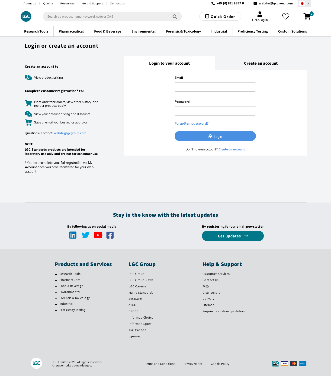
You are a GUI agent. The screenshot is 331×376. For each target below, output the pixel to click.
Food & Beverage (71, 286)
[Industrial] (56, 304)
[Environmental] (56, 292)
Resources (67, 3)
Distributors (211, 292)
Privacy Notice (192, 364)
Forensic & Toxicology (74, 298)
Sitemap (208, 305)
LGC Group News (141, 280)
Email (179, 78)
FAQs (206, 286)
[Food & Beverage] (56, 286)
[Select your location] (304, 3)
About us (29, 3)
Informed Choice (141, 317)
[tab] (169, 63)
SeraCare (135, 298)
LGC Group (137, 274)
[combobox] (112, 16)
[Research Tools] (56, 274)
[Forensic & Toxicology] (56, 298)
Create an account (231, 149)
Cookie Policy (220, 364)
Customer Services (216, 274)
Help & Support (92, 3)
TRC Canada (137, 330)
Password (182, 101)
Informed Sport (140, 324)
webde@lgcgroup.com (276, 3)
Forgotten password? (192, 123)
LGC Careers (138, 286)
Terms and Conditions (160, 364)
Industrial (66, 304)
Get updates (230, 236)
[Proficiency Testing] (56, 310)
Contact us (117, 3)
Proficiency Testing (72, 310)
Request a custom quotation (223, 311)
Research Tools (70, 274)
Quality (48, 3)
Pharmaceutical (70, 280)
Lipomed (135, 336)
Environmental (69, 292)
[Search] (175, 16)
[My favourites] (285, 16)
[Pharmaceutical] (56, 280)
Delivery (208, 298)
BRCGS (133, 311)
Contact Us (210, 280)
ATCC (132, 305)
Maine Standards (141, 292)
